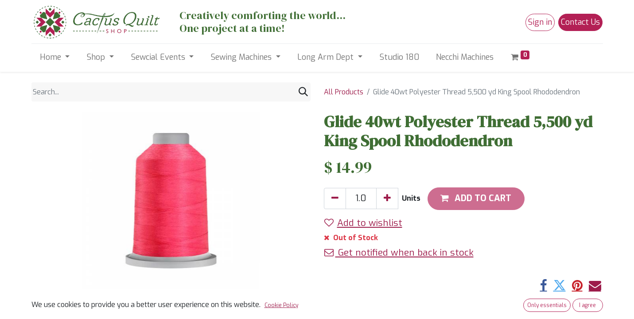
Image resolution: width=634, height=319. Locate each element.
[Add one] (387, 198)
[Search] (303, 91)
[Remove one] (335, 198)
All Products (343, 92)
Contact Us (580, 22)
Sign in (540, 22)
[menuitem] (399, 57)
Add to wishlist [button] (363, 223)
